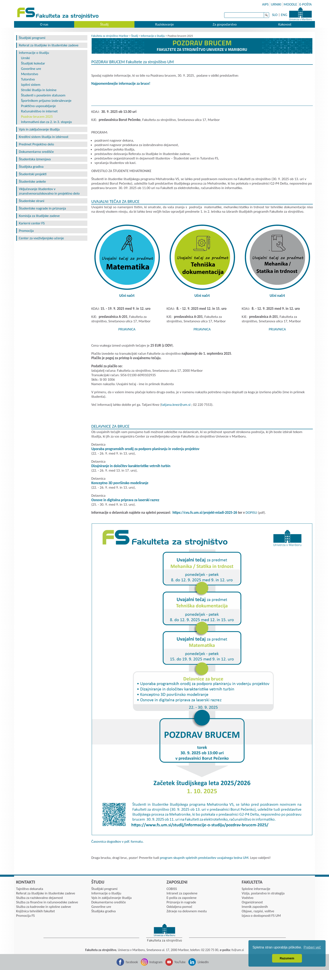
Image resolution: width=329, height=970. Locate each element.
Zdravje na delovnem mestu (186, 911)
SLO (275, 15)
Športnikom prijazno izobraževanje (46, 100)
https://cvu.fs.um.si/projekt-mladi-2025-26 (205, 512)
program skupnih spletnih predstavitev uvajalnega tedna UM (204, 857)
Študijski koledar (33, 63)
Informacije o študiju (34, 52)
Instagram (156, 962)
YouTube (180, 962)
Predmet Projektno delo (36, 144)
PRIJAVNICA (126, 329)
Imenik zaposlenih (255, 906)
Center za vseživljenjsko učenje (41, 238)
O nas (44, 24)
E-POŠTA (305, 4)
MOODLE (290, 4)
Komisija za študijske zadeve (39, 216)
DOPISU (251, 512)
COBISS (171, 889)
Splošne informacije (256, 889)
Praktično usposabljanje (38, 106)
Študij (104, 24)
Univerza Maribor (300, 13)
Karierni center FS (32, 223)
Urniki (25, 58)
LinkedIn (203, 962)
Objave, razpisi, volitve (258, 911)
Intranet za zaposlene (181, 893)
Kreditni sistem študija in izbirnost (43, 137)
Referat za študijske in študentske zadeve (49, 45)
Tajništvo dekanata (29, 889)
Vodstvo (247, 897)
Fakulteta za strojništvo (58, 13)
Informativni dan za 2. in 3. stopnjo (46, 122)
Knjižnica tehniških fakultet (35, 911)
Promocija (26, 230)
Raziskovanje (164, 24)
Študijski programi (32, 38)
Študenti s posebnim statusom (43, 95)
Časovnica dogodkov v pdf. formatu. (117, 841)
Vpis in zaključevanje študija (39, 129)
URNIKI (276, 4)
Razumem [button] (287, 958)
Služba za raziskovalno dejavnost (39, 897)
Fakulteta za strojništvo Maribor (109, 36)
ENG (284, 15)
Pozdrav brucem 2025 (37, 116)
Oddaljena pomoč (179, 906)
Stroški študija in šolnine (39, 90)
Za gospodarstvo (225, 24)
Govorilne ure (31, 68)
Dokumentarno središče (36, 151)
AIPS (265, 4)
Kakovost (284, 24)
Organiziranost (252, 902)
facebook (132, 962)
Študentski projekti (33, 174)
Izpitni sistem (30, 84)
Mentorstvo (29, 74)
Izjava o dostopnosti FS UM (261, 915)
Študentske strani (31, 201)
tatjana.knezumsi (175, 404)
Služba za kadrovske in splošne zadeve (43, 906)
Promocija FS (25, 915)
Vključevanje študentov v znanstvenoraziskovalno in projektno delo (49, 191)
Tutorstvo (28, 79)
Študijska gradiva (31, 166)
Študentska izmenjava (35, 159)
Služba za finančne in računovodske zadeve (47, 902)
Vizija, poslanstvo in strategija (263, 893)
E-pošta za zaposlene (181, 897)
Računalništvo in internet (39, 111)
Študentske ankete (32, 181)
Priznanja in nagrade (181, 902)
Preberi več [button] (312, 947)
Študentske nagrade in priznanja (42, 208)
